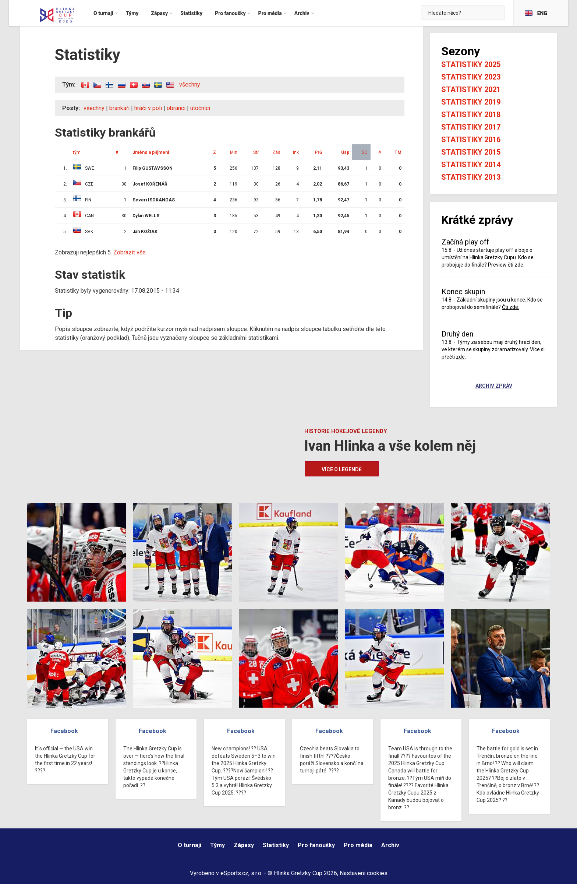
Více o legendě (342, 469)
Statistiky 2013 (470, 177)
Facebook (64, 731)
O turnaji (189, 845)
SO (365, 152)
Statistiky (276, 845)
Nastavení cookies (363, 873)
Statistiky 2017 (470, 127)
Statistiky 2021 (470, 89)
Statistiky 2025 (470, 64)
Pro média (358, 845)
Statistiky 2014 (470, 164)
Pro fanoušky (316, 845)
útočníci (200, 108)
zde (518, 265)
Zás (276, 152)
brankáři (119, 108)
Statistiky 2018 (470, 114)
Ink (296, 152)
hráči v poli (148, 108)
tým (77, 152)
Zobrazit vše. (130, 252)
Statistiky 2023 (470, 77)
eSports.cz (234, 873)
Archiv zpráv (493, 386)
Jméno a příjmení (150, 152)
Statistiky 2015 (470, 152)
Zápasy (244, 845)
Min (233, 152)
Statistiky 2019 (470, 102)
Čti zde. (510, 307)
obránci (176, 108)
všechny (189, 84)
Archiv (390, 845)
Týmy (217, 845)
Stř (256, 152)
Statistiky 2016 (470, 139)
